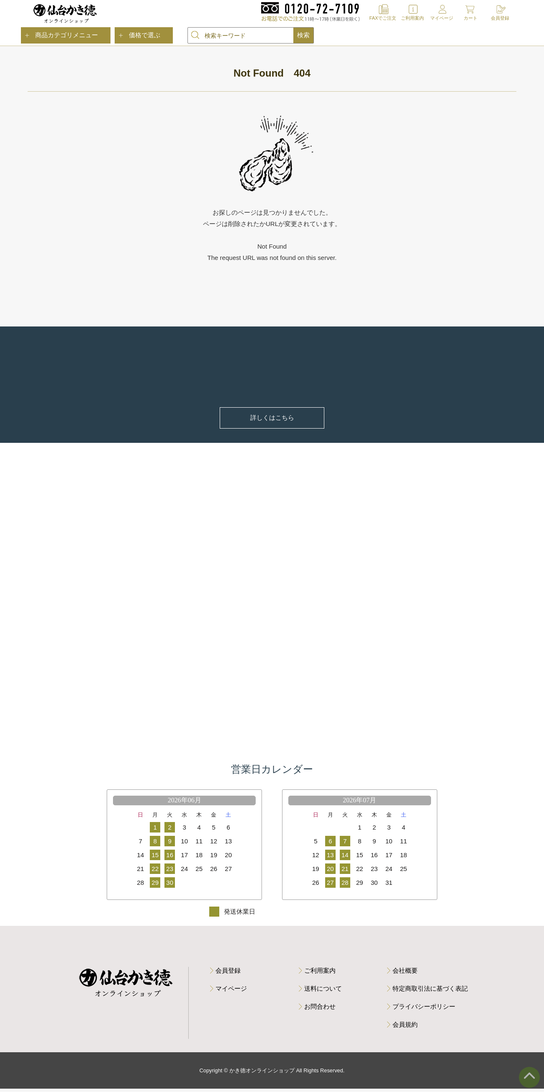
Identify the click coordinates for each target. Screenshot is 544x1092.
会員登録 (500, 18)
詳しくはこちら (272, 417)
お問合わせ (320, 1009)
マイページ (441, 18)
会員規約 (405, 1027)
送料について (323, 991)
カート (470, 18)
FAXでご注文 (383, 18)
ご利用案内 (412, 18)
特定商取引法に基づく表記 (430, 991)
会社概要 (405, 973)
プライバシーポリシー (424, 1009)
